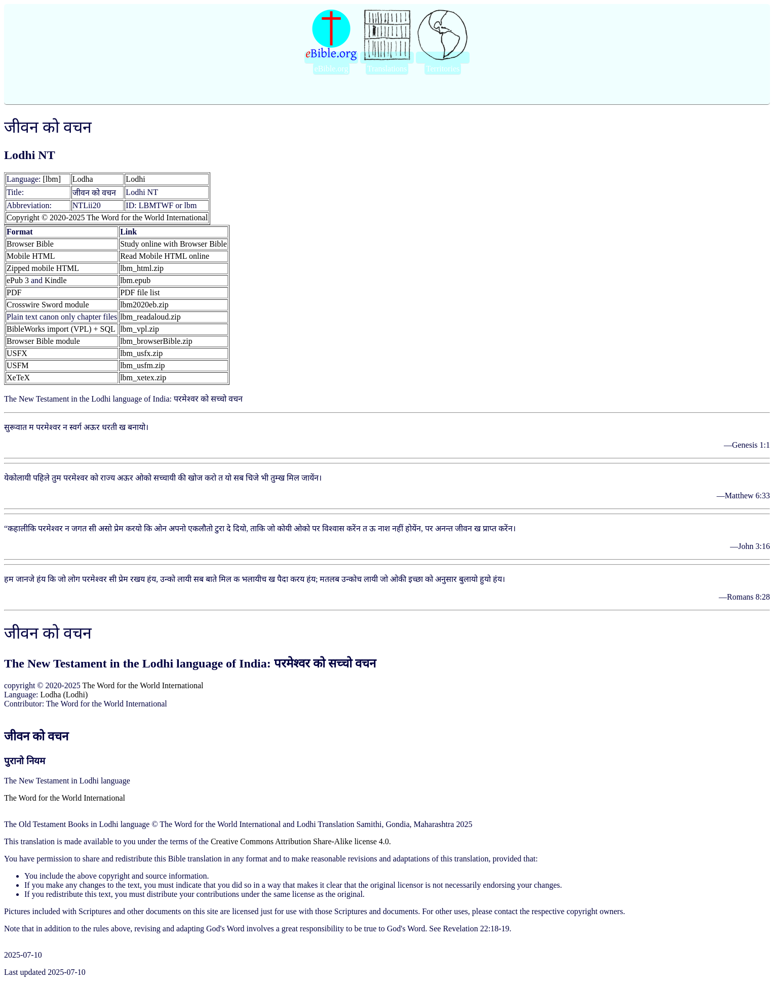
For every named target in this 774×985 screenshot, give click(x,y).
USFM (18, 365)
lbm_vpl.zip (139, 329)
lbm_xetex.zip (143, 377)
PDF (14, 292)
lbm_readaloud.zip (150, 316)
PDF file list (140, 292)
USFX (17, 353)
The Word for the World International (143, 685)
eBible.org (332, 68)
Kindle (56, 280)
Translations (387, 68)
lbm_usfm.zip (142, 365)
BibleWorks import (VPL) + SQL (61, 329)
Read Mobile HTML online (164, 256)
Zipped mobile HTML (43, 268)
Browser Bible (30, 244)
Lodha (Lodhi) (64, 694)
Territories (442, 68)
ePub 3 (18, 280)
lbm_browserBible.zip (156, 341)
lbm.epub (135, 280)
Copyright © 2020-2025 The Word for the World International (107, 217)
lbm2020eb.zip (144, 304)
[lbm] (52, 179)
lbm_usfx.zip (141, 353)
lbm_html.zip (142, 268)
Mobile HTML (31, 256)
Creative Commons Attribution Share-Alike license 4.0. (301, 841)
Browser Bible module (43, 341)
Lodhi (135, 179)
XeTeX (18, 377)
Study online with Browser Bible (173, 244)
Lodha (82, 179)
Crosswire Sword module (48, 304)
